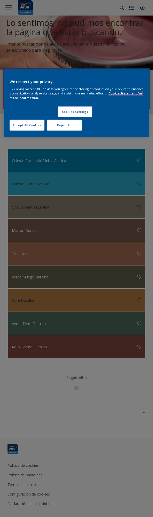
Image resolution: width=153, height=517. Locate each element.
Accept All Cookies (27, 125)
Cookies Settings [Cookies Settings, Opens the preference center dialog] (75, 112)
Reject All (64, 125)
